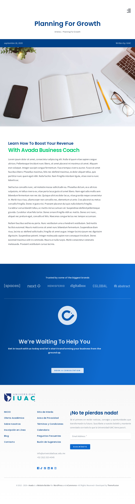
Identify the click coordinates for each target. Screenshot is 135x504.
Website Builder (43, 485)
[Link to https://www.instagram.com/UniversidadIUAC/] (51, 468)
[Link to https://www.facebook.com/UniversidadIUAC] (37, 468)
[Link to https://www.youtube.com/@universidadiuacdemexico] (58, 468)
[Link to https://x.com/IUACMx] (44, 468)
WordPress (58, 485)
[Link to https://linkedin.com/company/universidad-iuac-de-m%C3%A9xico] (48, 468)
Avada (31, 485)
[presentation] (90, 459)
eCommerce (72, 485)
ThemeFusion (113, 485)
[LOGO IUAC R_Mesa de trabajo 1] (19, 394)
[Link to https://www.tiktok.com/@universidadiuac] (41, 468)
